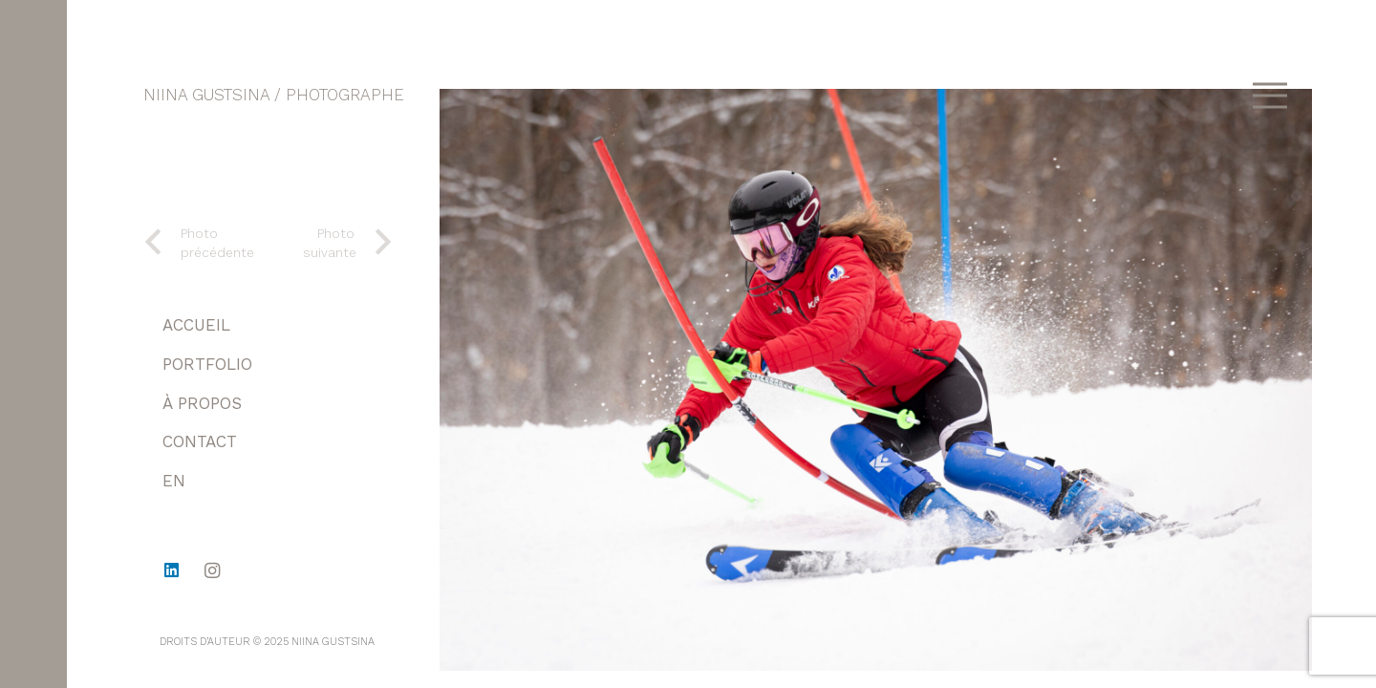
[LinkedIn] (171, 570)
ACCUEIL (196, 324)
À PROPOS (202, 403)
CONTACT (199, 441)
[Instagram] (212, 570)
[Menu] (1269, 95)
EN (173, 480)
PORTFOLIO (207, 364)
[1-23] (876, 380)
